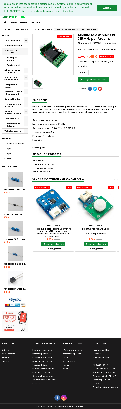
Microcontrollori (14, 45)
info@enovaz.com (109, 387)
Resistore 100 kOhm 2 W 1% (15, 239)
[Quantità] (92, 72)
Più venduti (7, 357)
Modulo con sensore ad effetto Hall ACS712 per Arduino (53, 230)
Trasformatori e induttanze (12, 124)
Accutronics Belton (15, 143)
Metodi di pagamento (42, 353)
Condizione (38, 172)
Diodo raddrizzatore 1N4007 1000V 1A (15, 214)
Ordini (65, 357)
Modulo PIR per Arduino (95, 229)
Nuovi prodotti (8, 353)
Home (5, 35)
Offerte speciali (12, 40)
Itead (41, 160)
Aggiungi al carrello (93, 79)
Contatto (99, 343)
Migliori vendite (12, 166)
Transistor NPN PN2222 (15, 289)
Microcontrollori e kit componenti (13, 92)
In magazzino (39, 168)
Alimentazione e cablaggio (12, 71)
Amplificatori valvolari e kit (11, 78)
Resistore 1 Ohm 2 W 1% (15, 189)
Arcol (9, 158)
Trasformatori (13, 65)
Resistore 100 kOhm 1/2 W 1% (15, 264)
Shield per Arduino (12, 58)
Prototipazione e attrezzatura (12, 105)
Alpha (9, 148)
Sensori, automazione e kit (13, 112)
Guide (23, 22)
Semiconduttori (12, 118)
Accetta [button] (107, 8)
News (13, 22)
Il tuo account (72, 343)
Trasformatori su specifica (44, 379)
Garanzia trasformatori (43, 376)
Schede (5, 361)
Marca (108, 43)
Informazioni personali (73, 350)
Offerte (5, 350)
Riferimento (84, 43)
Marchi (6, 138)
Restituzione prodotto (73, 353)
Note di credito (69, 361)
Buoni (65, 368)
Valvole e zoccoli (12, 131)
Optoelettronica (12, 99)
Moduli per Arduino (12, 51)
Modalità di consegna (42, 350)
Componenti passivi (10, 85)
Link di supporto (39, 147)
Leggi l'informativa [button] (63, 11)
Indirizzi (66, 365)
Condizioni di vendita (42, 357)
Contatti (34, 22)
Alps (8, 153)
